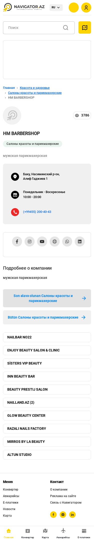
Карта (7, 515)
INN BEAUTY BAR (21, 376)
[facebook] (53, 514)
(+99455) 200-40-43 (37, 212)
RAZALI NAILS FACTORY (26, 429)
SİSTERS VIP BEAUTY (24, 363)
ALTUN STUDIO (19, 455)
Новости (9, 509)
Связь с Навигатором (65, 502)
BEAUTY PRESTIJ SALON (27, 389)
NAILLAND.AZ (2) (20, 402)
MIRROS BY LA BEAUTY (26, 442)
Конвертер (10, 489)
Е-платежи (10, 502)
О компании (58, 489)
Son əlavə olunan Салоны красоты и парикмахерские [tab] (50, 298)
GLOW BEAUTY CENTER (26, 415)
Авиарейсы (11, 496)
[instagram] (63, 514)
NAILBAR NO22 (19, 337)
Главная (9, 88)
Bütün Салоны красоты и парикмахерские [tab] (47, 317)
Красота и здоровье (35, 88)
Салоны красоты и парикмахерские (35, 93)
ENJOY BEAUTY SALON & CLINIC (33, 350)
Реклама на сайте (63, 496)
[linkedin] (72, 514)
